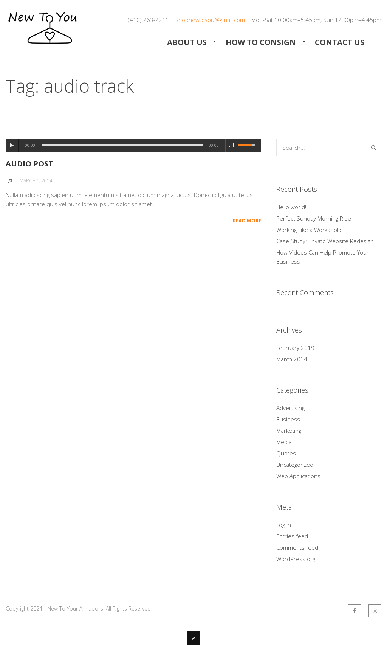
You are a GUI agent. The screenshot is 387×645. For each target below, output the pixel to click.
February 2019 (295, 347)
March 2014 (291, 359)
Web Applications (298, 476)
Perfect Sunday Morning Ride (313, 218)
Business (288, 419)
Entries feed (292, 536)
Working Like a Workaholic (309, 229)
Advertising (290, 408)
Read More (247, 220)
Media (284, 442)
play (12, 145)
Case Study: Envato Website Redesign (325, 241)
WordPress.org (295, 559)
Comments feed (297, 547)
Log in (283, 524)
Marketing (288, 430)
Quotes (286, 453)
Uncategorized (294, 464)
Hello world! (291, 207)
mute (231, 145)
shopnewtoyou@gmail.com (210, 19)
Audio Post (29, 164)
